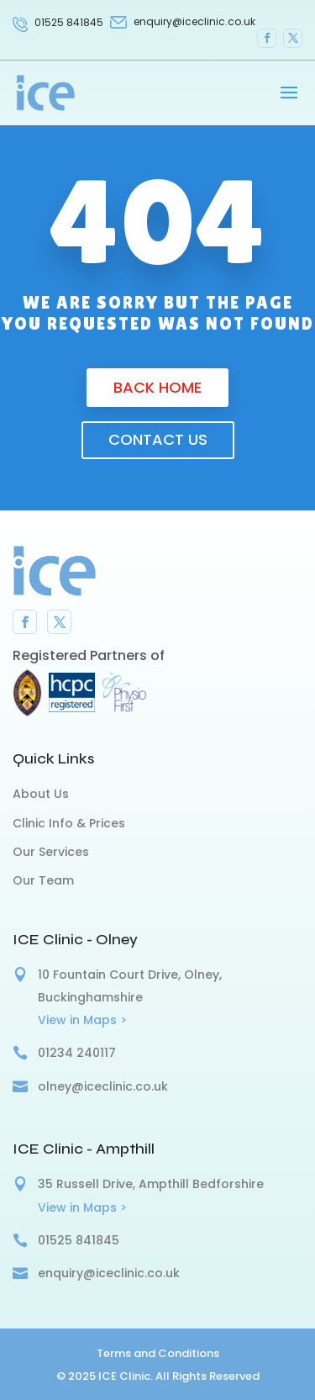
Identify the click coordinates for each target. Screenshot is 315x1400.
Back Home (157, 387)
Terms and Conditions (158, 1353)
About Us (41, 793)
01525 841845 (68, 23)
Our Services (51, 851)
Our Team (43, 880)
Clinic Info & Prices (69, 823)
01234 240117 (77, 1052)
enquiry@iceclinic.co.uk (109, 1273)
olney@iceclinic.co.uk (103, 1086)
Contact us (157, 439)
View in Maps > (82, 1020)
